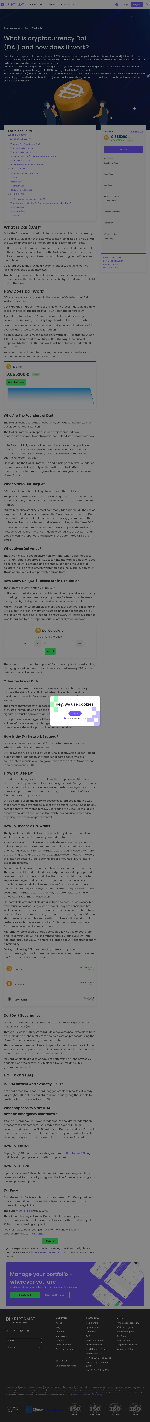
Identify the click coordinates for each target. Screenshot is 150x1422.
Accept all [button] (75, 713)
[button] (75, 718)
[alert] (75, 711)
